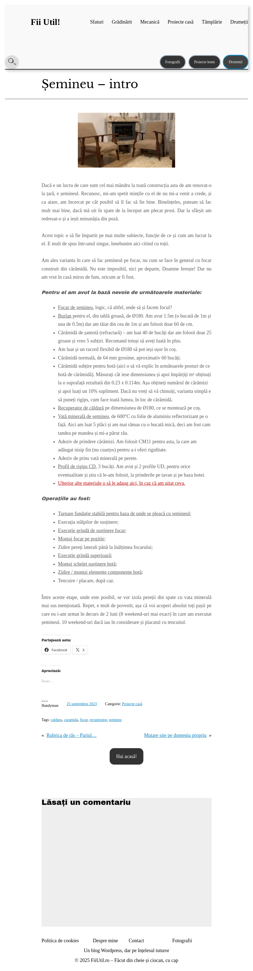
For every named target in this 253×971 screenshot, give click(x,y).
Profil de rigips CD (77, 466)
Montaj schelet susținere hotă (87, 564)
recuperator (98, 720)
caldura (56, 720)
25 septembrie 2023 (82, 704)
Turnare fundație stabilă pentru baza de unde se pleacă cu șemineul (124, 513)
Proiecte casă (132, 704)
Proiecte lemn (204, 62)
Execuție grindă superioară (84, 555)
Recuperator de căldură (81, 408)
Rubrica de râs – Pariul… (72, 735)
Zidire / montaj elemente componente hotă (100, 572)
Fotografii (172, 62)
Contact (136, 940)
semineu (115, 720)
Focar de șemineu (75, 307)
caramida (71, 720)
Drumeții (236, 62)
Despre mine (105, 940)
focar (84, 720)
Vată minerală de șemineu (83, 416)
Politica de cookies (60, 940)
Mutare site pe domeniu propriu (175, 735)
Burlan (65, 316)
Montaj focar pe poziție (81, 538)
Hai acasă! (126, 756)
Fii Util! (45, 22)
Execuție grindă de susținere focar (91, 530)
